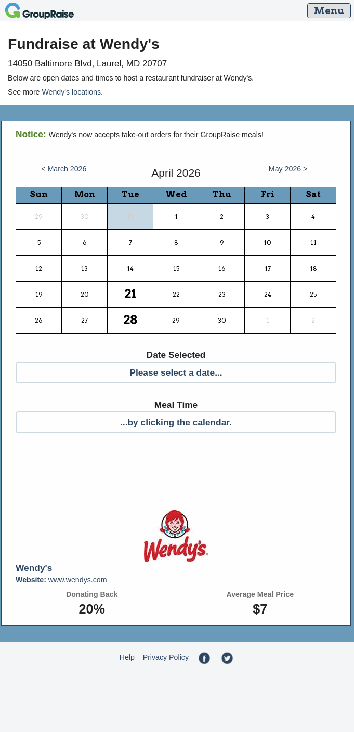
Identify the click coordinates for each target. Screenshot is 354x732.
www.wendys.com (61, 580)
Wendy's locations (71, 92)
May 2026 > (288, 169)
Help (127, 657)
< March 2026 (63, 169)
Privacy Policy (166, 657)
